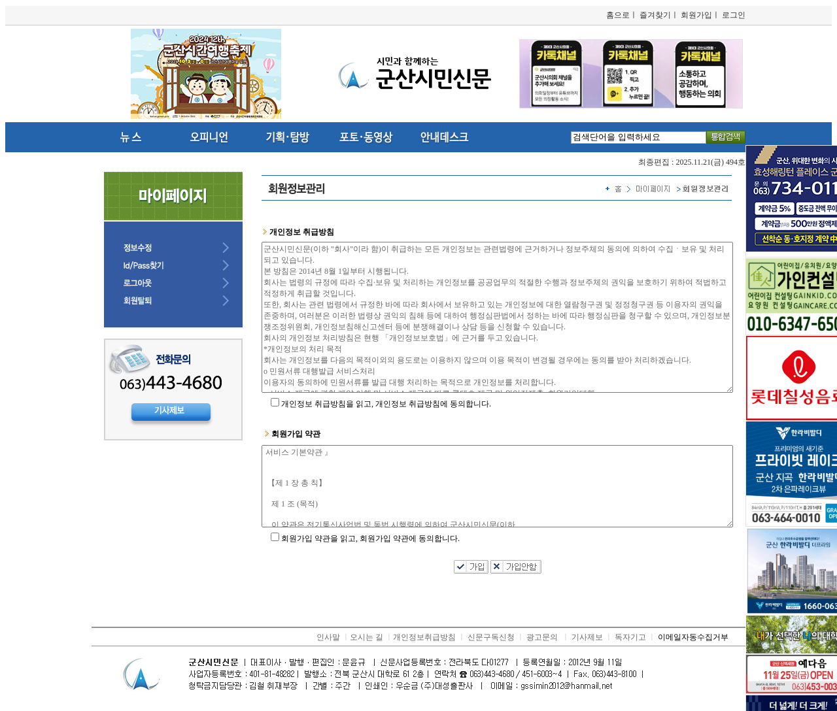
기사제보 (587, 637)
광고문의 (542, 637)
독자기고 (630, 637)
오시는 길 (366, 637)
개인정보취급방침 (424, 637)
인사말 (328, 637)
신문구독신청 (491, 637)
